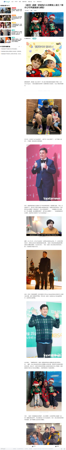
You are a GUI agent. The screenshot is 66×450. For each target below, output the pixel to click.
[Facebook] (61, 449)
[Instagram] (64, 449)
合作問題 (26, 448)
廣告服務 (30, 448)
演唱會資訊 (39, 1)
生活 (34, 1)
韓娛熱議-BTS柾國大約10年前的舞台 (9, 48)
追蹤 (34, 38)
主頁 (12, 1)
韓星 (20, 1)
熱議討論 (30, 1)
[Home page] (7, 2)
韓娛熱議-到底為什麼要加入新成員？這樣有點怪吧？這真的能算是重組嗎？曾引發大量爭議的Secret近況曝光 (11, 51)
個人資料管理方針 (20, 448)
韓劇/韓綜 (24, 1)
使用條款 (14, 448)
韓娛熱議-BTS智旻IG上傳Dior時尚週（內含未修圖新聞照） (11, 53)
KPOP (16, 1)
